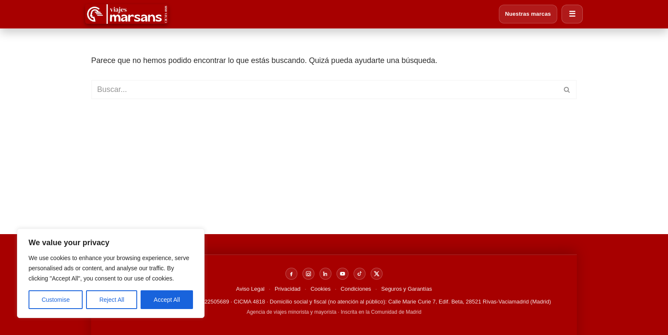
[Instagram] (308, 274)
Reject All (111, 299)
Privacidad (288, 289)
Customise (56, 299)
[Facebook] (291, 274)
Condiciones (356, 289)
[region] (110, 273)
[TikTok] (360, 274)
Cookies (321, 289)
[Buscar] (324, 89)
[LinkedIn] (325, 274)
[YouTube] (342, 274)
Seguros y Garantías (406, 289)
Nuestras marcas (527, 14)
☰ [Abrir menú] (572, 14)
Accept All (167, 299)
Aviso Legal (250, 289)
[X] (377, 274)
